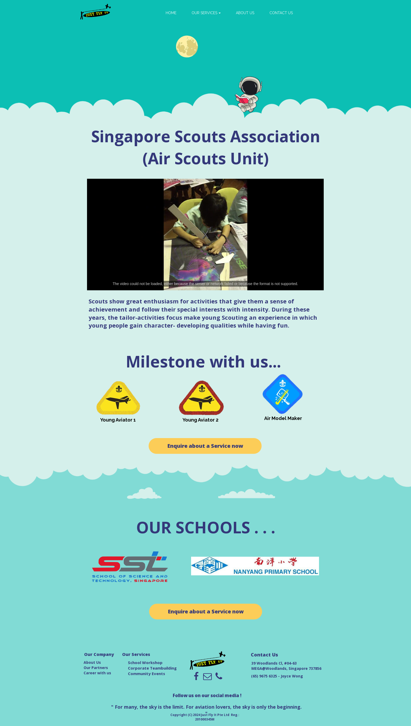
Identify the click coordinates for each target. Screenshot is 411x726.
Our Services (136, 654)
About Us (92, 662)
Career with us (97, 672)
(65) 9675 (260, 676)
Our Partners (96, 667)
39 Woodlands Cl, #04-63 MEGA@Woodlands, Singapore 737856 (286, 666)
